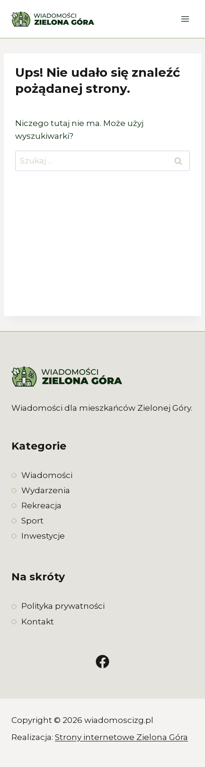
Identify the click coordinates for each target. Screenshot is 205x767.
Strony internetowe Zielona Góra (121, 737)
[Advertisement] (102, 251)
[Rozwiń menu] (185, 18)
